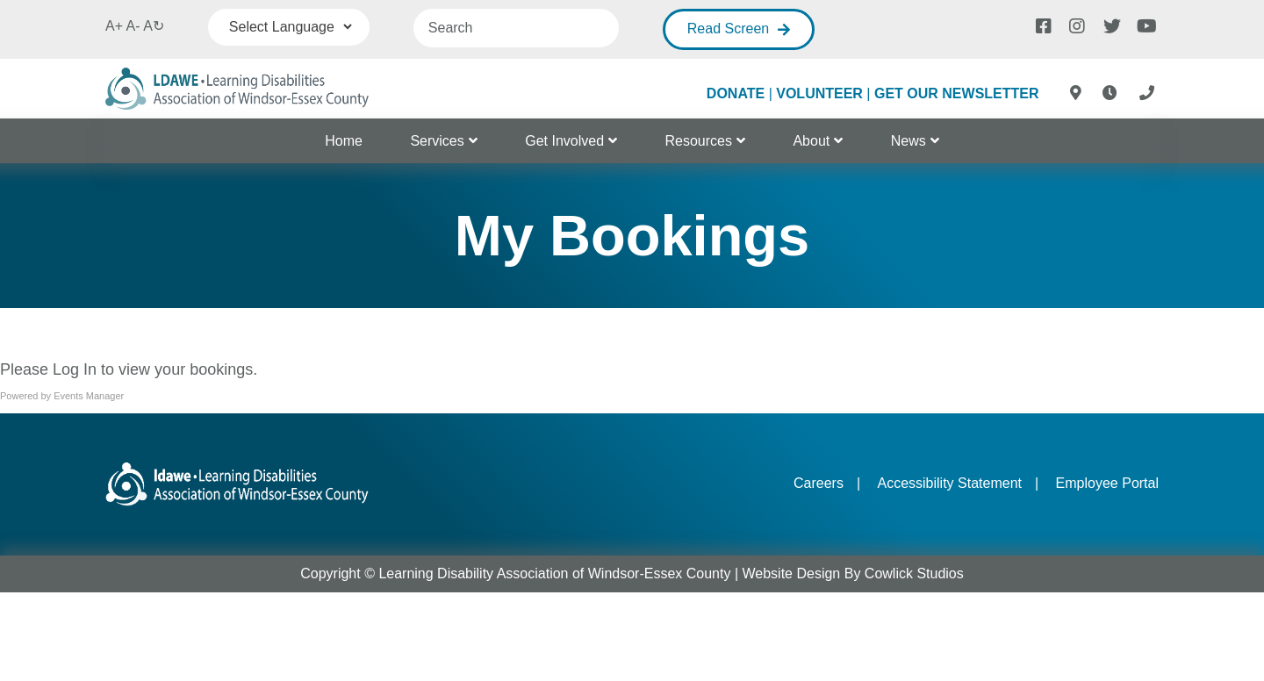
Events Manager (89, 396)
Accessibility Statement (949, 483)
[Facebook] (1043, 24)
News (908, 140)
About (811, 140)
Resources (698, 140)
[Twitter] (1110, 24)
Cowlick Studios (914, 573)
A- (133, 25)
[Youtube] (1144, 24)
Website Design (792, 573)
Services (436, 140)
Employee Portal (1107, 483)
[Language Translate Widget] (289, 27)
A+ (114, 25)
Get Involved (564, 140)
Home (344, 140)
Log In (75, 369)
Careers (819, 483)
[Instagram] (1076, 24)
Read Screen (728, 28)
